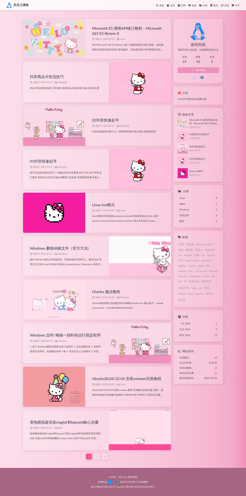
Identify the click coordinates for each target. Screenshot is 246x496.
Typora (211, 255)
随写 (60, 428)
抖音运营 (62, 82)
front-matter (192, 260)
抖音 (182, 300)
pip (213, 276)
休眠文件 (210, 249)
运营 (181, 244)
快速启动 (194, 281)
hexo (190, 293)
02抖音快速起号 (105, 120)
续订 (191, 270)
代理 (180, 260)
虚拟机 (190, 244)
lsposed (213, 270)
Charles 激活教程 (106, 291)
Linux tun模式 (103, 205)
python (182, 265)
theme (182, 293)
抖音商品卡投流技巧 (47, 76)
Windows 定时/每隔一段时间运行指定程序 (65, 335)
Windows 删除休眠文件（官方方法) (59, 248)
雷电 (180, 249)
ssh (200, 287)
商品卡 (199, 249)
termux (199, 293)
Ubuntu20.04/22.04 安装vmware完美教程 (126, 378)
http (194, 287)
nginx (201, 265)
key (208, 265)
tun (180, 255)
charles (182, 270)
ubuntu (184, 287)
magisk (188, 255)
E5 (185, 281)
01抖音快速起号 (43, 161)
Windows (62, 254)
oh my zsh (201, 270)
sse (180, 281)
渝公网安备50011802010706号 (138, 486)
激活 (207, 288)
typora (192, 265)
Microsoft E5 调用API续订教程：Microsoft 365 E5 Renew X (127, 31)
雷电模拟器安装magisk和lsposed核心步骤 (64, 422)
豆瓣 (196, 255)
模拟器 (189, 249)
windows (207, 260)
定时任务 (206, 281)
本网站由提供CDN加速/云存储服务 (123, 481)
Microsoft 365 (204, 244)
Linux (122, 39)
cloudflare (195, 276)
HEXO (209, 293)
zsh (203, 255)
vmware (183, 276)
